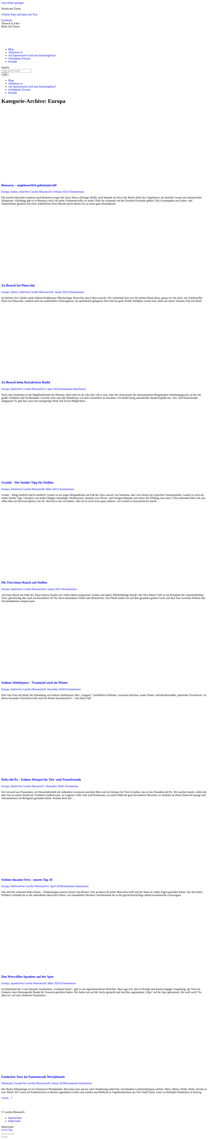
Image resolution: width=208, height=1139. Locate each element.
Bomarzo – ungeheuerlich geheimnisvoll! (29, 185)
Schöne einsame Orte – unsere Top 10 (26, 879)
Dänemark (7, 1083)
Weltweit (15, 886)
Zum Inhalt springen (12, 2)
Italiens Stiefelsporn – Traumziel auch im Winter (34, 682)
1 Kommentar (70, 786)
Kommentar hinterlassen (72, 388)
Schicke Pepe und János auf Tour (19, 14)
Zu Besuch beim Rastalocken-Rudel (25, 382)
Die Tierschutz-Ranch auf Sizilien (24, 582)
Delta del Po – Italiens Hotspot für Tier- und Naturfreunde (41, 779)
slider (22, 191)
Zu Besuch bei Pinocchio (18, 285)
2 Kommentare (76, 292)
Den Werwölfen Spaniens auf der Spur (27, 976)
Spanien (15, 983)
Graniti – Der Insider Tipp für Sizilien (27, 482)
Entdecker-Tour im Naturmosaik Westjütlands (33, 1077)
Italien (14, 191)
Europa (5, 191)
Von (38, 191)
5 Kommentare (76, 191)
